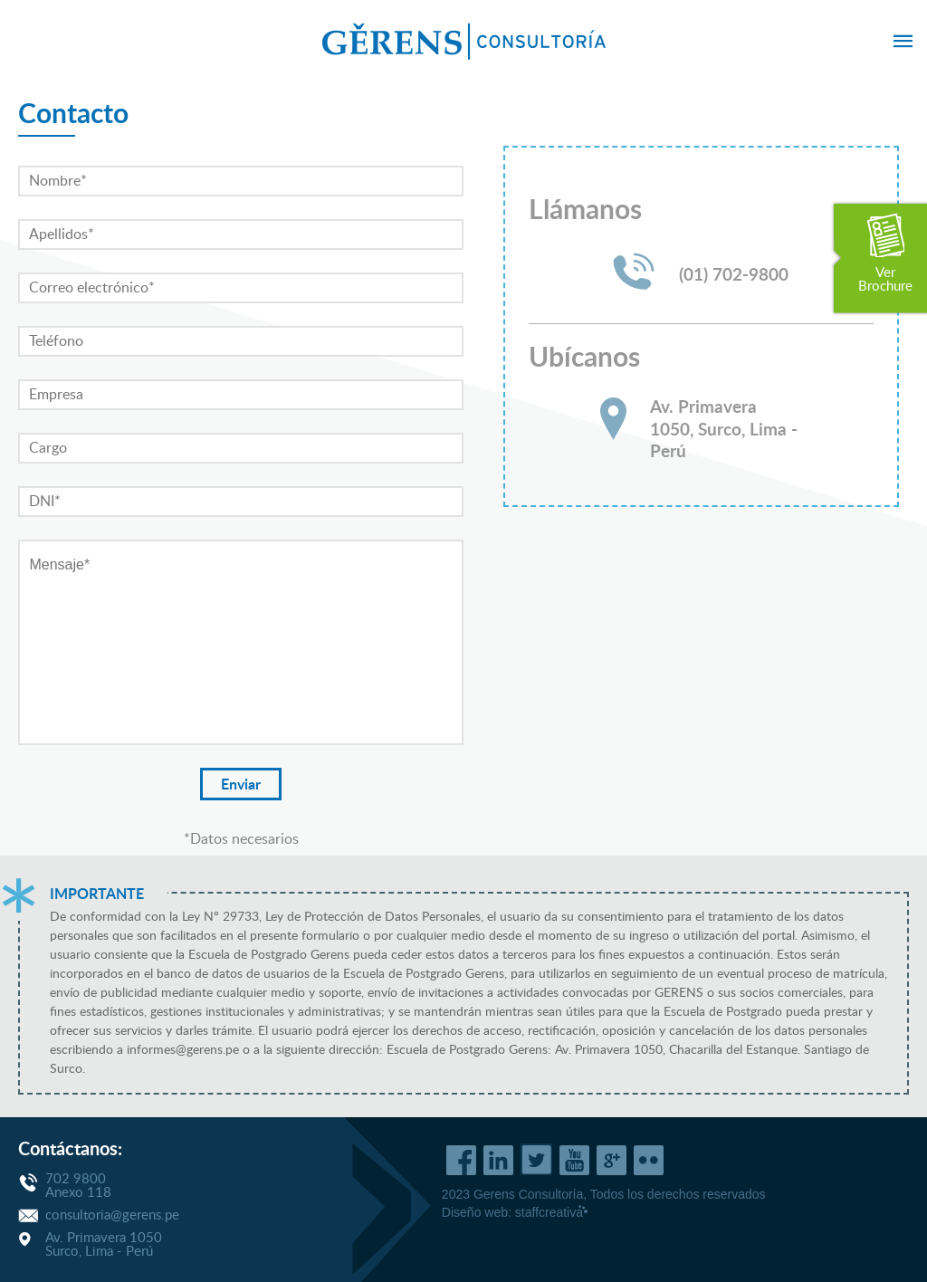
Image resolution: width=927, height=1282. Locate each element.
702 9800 (75, 1179)
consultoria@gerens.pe (112, 1215)
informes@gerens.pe (183, 1050)
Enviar (241, 785)
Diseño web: (515, 1212)
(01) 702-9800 (733, 275)
